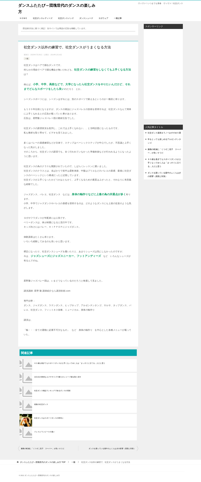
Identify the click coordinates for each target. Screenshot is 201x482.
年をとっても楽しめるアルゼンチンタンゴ (164, 141)
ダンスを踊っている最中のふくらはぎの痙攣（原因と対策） (112, 449)
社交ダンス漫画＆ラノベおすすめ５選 (164, 133)
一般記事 (118, 18)
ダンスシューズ (86, 18)
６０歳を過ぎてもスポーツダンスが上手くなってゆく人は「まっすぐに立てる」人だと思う (69, 363)
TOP (42, 462)
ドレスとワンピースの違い (44, 432)
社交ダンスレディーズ (42, 18)
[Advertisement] (158, 73)
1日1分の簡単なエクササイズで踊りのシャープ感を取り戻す (57, 377)
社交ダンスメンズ (66, 18)
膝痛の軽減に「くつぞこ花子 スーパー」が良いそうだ (42, 449)
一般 (26, 59)
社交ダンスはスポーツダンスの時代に (49, 418)
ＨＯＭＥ (23, 18)
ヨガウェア (103, 18)
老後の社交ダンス (41, 404)
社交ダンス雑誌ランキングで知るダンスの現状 (52, 391)
